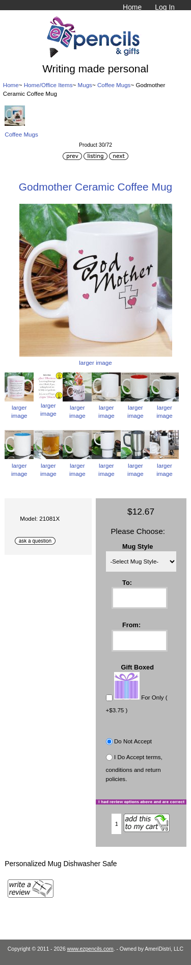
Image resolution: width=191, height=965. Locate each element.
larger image (19, 407)
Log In (165, 7)
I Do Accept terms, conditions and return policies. (134, 768)
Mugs (85, 85)
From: (131, 625)
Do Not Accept (133, 741)
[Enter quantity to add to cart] (117, 824)
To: (127, 582)
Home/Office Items (48, 85)
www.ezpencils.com (90, 949)
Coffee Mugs (114, 85)
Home (132, 7)
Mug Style (137, 546)
